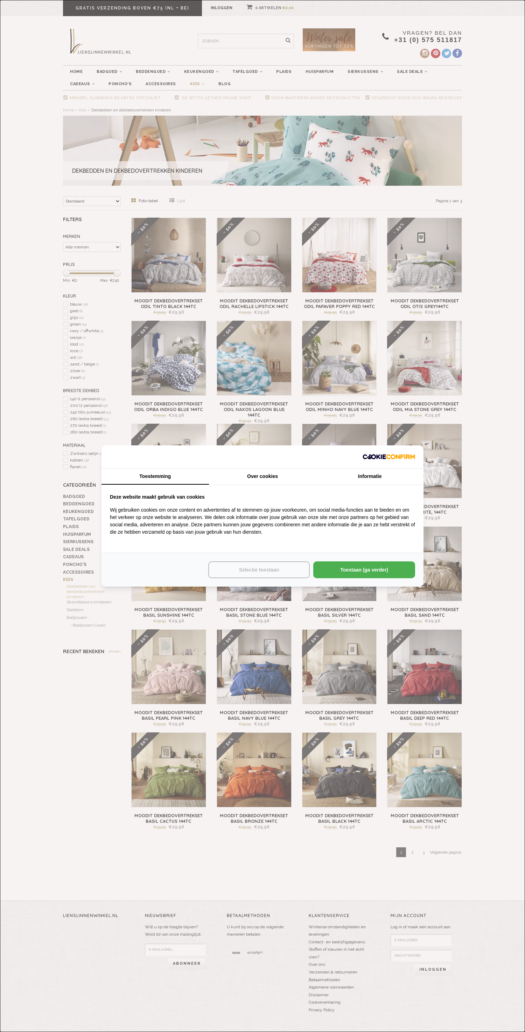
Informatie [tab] (370, 476)
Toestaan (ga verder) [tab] (364, 570)
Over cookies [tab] (262, 476)
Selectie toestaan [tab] (259, 570)
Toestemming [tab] (155, 476)
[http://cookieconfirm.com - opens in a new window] (389, 457)
